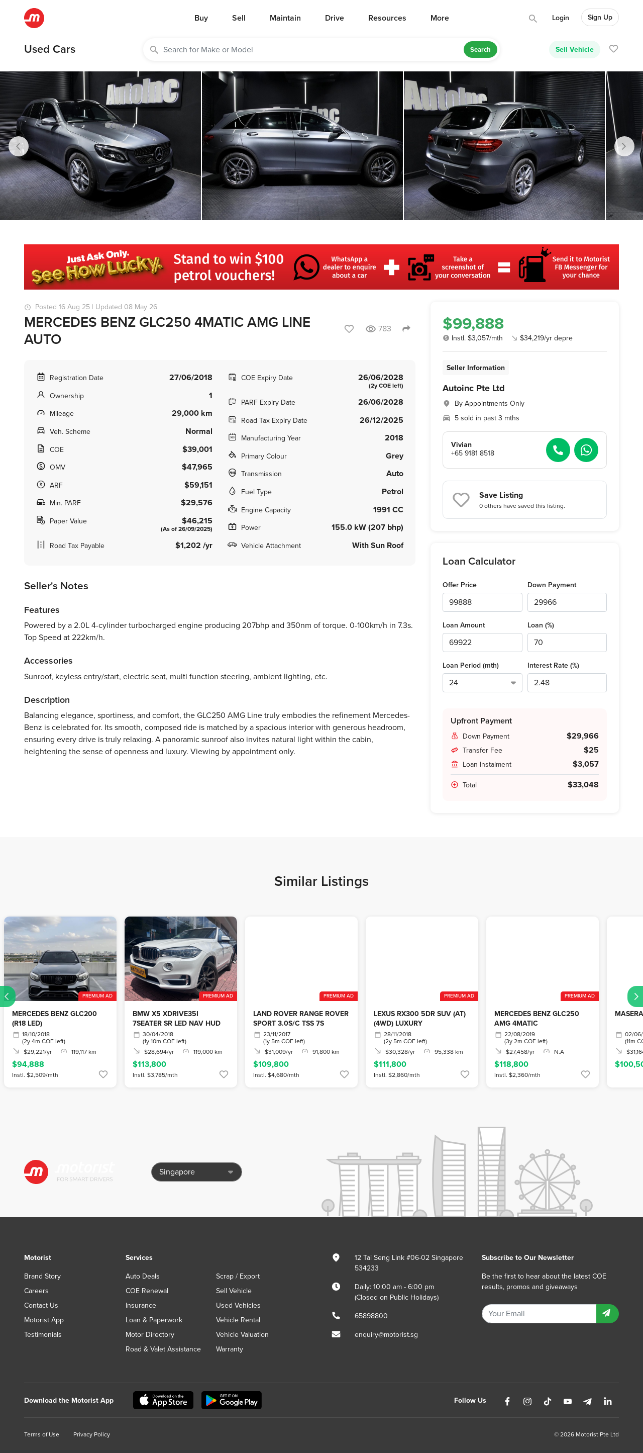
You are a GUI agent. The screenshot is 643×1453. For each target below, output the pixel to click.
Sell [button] (239, 18)
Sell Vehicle (575, 49)
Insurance (141, 1305)
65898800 (371, 1316)
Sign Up (600, 17)
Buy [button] (201, 18)
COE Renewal (147, 1291)
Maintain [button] (285, 18)
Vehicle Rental (238, 1320)
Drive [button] (334, 18)
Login (560, 18)
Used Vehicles (238, 1305)
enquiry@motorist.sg (386, 1334)
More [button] (440, 18)
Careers (36, 1291)
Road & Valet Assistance (163, 1349)
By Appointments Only (489, 403)
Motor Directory (150, 1334)
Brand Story (42, 1276)
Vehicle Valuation (242, 1334)
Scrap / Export (238, 1276)
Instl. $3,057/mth (473, 338)
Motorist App (44, 1320)
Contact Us (41, 1305)
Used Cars (49, 49)
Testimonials (43, 1334)
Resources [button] (387, 18)
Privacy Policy (91, 1434)
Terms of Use (41, 1434)
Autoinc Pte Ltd (474, 388)
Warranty (229, 1349)
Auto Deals (143, 1276)
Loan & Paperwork (154, 1320)
